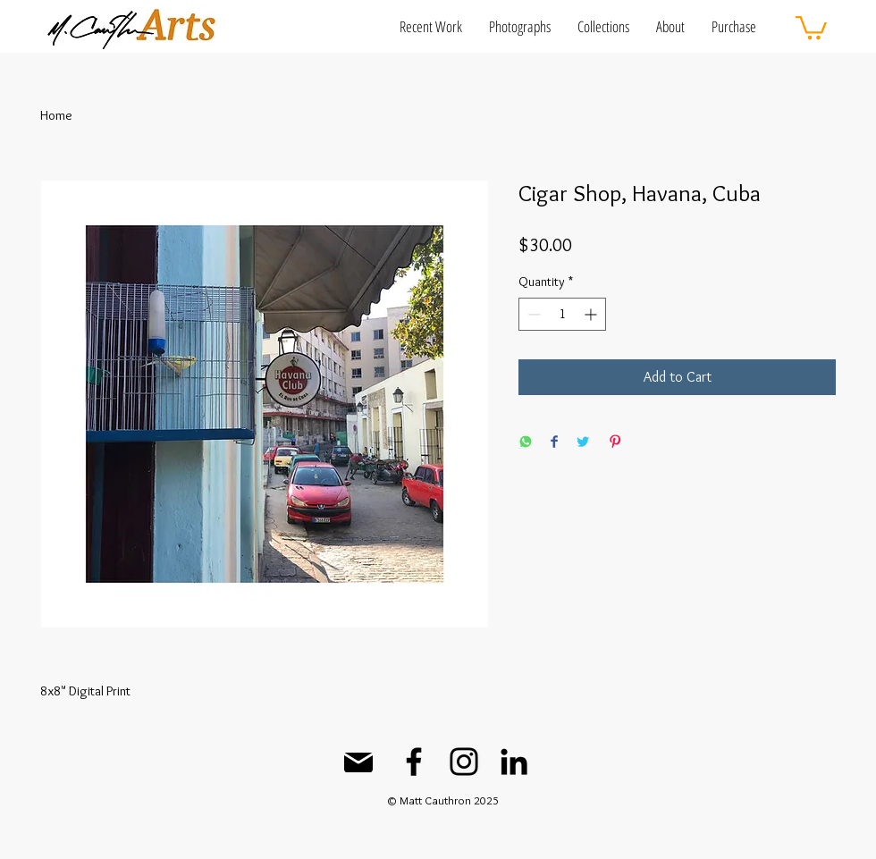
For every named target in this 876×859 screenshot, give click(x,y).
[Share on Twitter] (583, 442)
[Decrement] (532, 314)
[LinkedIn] (514, 761)
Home (56, 115)
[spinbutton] (562, 314)
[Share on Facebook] (554, 442)
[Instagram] (464, 761)
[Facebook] (414, 761)
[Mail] (358, 762)
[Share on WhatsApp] (525, 442)
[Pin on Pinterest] (615, 442)
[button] (431, 26)
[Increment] (592, 314)
